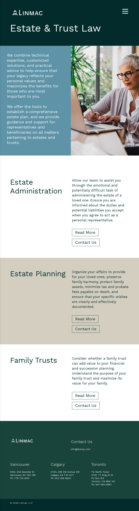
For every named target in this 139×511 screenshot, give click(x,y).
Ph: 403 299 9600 (61, 478)
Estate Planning (38, 273)
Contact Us (85, 242)
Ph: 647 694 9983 (101, 484)
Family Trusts (33, 360)
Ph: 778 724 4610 (19, 478)
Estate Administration (36, 186)
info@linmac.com (80, 449)
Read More (85, 232)
